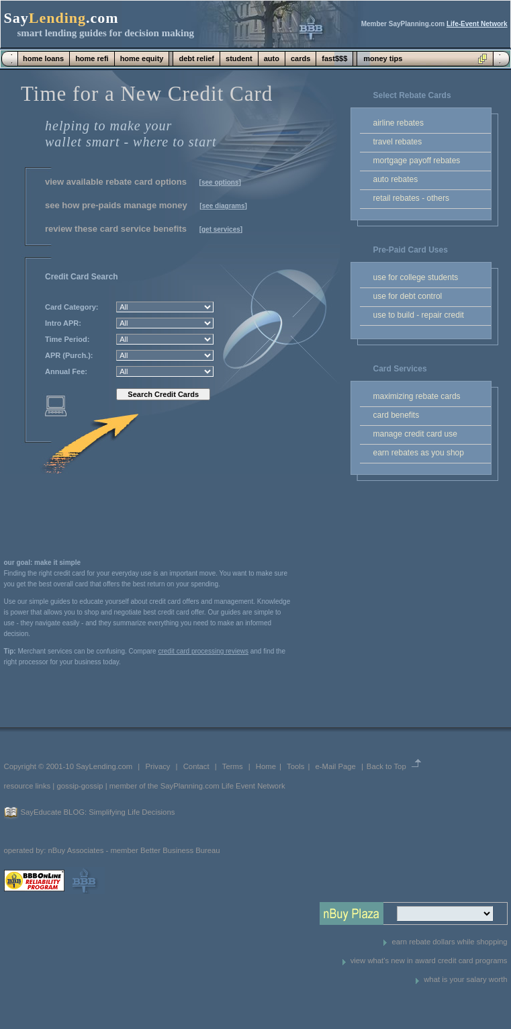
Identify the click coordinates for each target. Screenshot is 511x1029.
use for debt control (408, 296)
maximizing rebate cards (417, 396)
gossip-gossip (79, 786)
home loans (43, 58)
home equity (142, 58)
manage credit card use (415, 434)
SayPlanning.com (190, 786)
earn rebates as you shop (418, 452)
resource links (27, 786)
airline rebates (398, 123)
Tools (295, 766)
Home (266, 766)
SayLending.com (104, 766)
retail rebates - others (411, 198)
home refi (92, 58)
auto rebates (395, 179)
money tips (382, 58)
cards (300, 58)
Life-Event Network (477, 24)
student (239, 58)
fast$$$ (334, 58)
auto (271, 58)
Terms (232, 766)
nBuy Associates (75, 850)
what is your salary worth (465, 979)
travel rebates (397, 141)
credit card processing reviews (203, 651)
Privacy (157, 766)
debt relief (196, 58)
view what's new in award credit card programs (429, 960)
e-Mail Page (336, 766)
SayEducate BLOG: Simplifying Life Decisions (98, 812)
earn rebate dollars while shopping (449, 942)
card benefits (396, 415)
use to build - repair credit (418, 315)
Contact (196, 766)
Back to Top (386, 766)
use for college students (416, 277)
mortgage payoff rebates (417, 160)
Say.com (61, 17)
